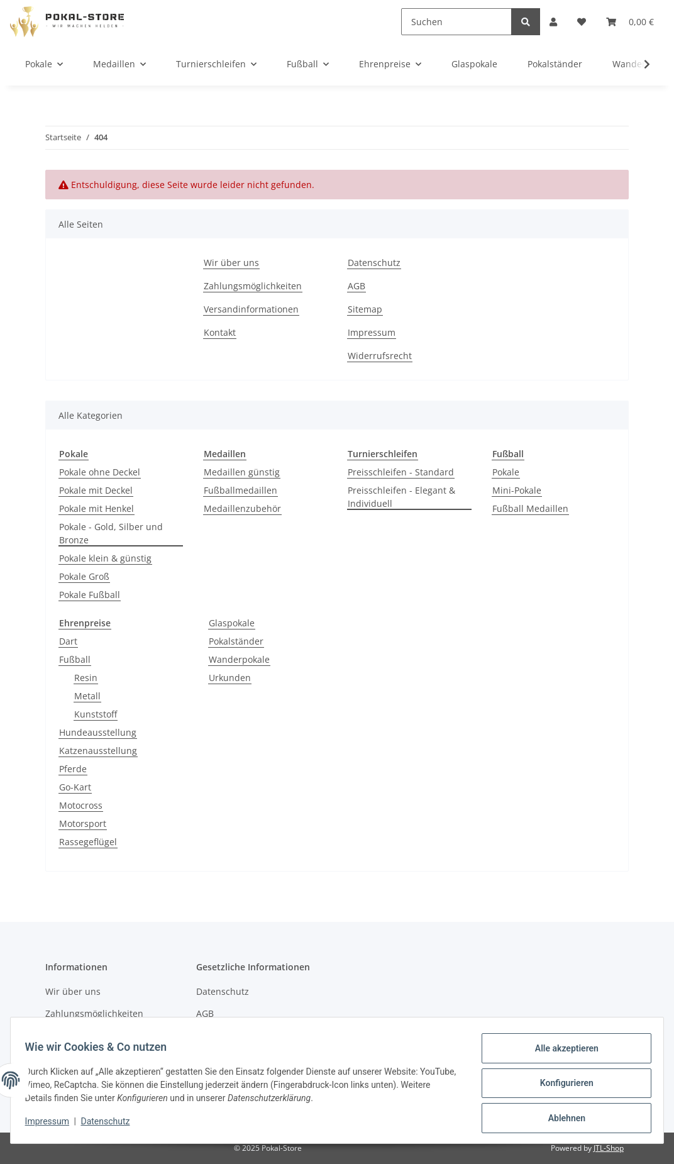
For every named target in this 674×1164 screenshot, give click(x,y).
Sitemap (365, 309)
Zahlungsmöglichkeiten (253, 286)
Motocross (80, 805)
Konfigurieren (560, 1087)
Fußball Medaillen (530, 508)
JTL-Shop (609, 1148)
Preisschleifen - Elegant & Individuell (401, 496)
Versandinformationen (251, 309)
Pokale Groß (84, 576)
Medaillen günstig (242, 472)
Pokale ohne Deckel (99, 472)
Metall (87, 696)
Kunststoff (95, 714)
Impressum (371, 332)
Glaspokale (232, 623)
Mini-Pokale (516, 490)
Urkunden (230, 678)
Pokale (505, 472)
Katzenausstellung (98, 751)
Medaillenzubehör (242, 508)
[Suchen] (456, 21)
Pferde (73, 769)
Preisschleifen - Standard (401, 472)
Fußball (75, 659)
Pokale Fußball (89, 595)
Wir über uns (231, 263)
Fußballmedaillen (240, 490)
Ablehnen (560, 1119)
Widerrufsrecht (380, 356)
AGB (356, 286)
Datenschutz (374, 263)
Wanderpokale (239, 659)
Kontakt (220, 332)
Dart (68, 641)
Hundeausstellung (97, 732)
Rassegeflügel (88, 842)
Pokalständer (236, 641)
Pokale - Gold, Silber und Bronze (111, 533)
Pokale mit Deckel (96, 490)
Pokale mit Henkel (96, 508)
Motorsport (82, 823)
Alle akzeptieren (560, 1054)
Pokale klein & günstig (105, 558)
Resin (85, 678)
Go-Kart (75, 787)
